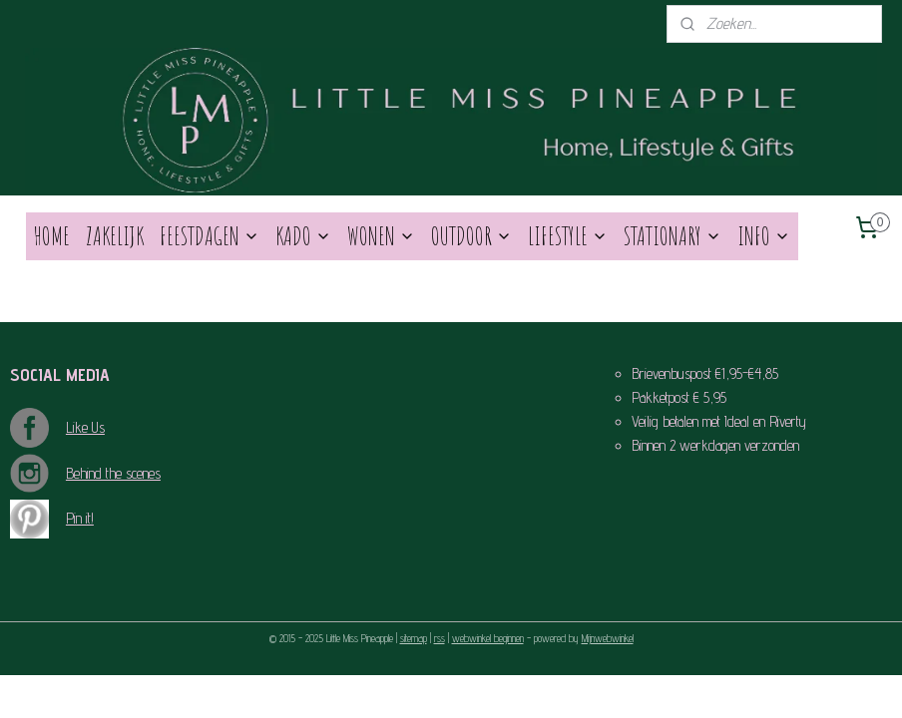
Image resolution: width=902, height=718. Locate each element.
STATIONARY (672, 235)
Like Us (85, 427)
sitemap (413, 638)
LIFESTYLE (568, 235)
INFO (763, 235)
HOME (52, 235)
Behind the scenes (113, 473)
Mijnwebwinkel (608, 638)
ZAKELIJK (115, 235)
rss (439, 638)
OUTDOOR (471, 235)
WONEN (381, 235)
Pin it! (80, 518)
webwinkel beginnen (488, 638)
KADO (303, 235)
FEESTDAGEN (209, 235)
